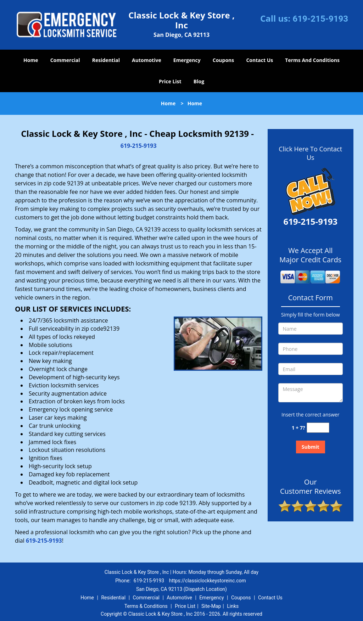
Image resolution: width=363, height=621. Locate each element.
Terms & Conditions (146, 606)
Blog (199, 81)
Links (233, 606)
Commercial (65, 60)
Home (30, 60)
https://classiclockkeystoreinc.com (207, 580)
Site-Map (211, 606)
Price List (170, 81)
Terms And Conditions (312, 60)
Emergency (187, 60)
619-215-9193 (320, 19)
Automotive (146, 60)
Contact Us (259, 60)
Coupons (223, 60)
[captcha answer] (318, 428)
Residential (106, 60)
